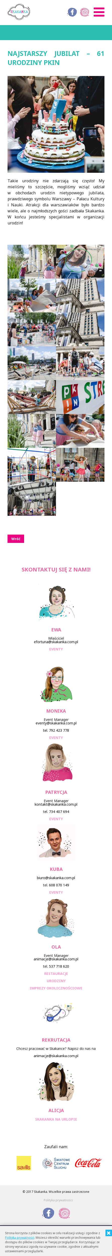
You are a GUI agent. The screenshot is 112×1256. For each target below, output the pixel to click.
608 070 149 (59, 885)
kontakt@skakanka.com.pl (56, 804)
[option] (24, 1163)
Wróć (15, 538)
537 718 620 (59, 966)
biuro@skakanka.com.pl (56, 877)
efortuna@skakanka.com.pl (56, 641)
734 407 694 (59, 811)
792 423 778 (59, 730)
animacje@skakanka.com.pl (56, 959)
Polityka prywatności (58, 1200)
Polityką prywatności (19, 1237)
